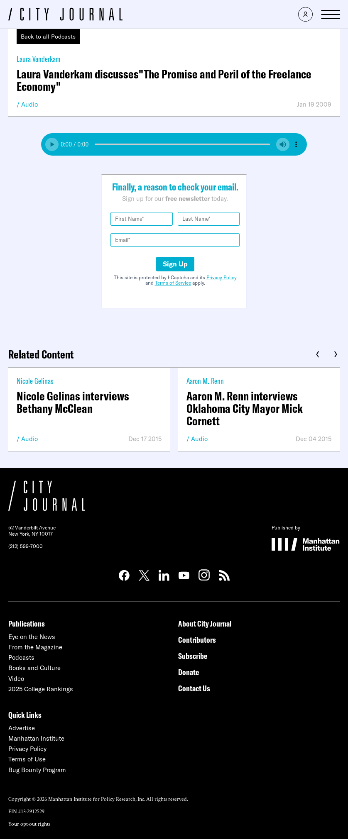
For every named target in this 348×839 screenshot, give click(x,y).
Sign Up (175, 264)
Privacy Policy (221, 277)
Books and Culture (34, 668)
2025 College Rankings (40, 689)
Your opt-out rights (29, 823)
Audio (29, 104)
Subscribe (192, 656)
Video (16, 679)
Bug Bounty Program (37, 770)
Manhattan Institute (36, 738)
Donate (188, 672)
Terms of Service (173, 283)
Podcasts (21, 657)
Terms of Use (27, 759)
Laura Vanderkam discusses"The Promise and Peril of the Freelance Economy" (164, 80)
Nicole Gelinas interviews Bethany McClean (73, 402)
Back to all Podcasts (48, 36)
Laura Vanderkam (38, 59)
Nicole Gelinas (35, 381)
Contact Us (194, 688)
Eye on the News (31, 637)
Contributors (197, 639)
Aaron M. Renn (205, 381)
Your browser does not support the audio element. (174, 144)
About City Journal (205, 623)
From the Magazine (35, 647)
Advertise (21, 728)
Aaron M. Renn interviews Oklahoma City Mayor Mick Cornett (244, 408)
